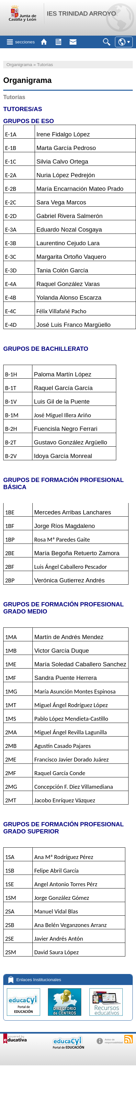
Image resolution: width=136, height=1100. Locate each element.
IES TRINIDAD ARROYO (81, 13)
